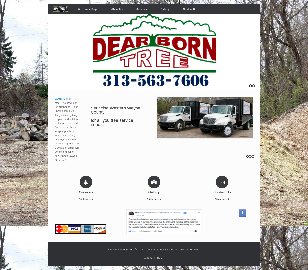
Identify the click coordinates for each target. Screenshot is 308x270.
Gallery (164, 9)
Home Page (87, 9)
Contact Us (190, 9)
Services (141, 9)
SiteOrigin (151, 258)
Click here (86, 199)
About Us (117, 9)
